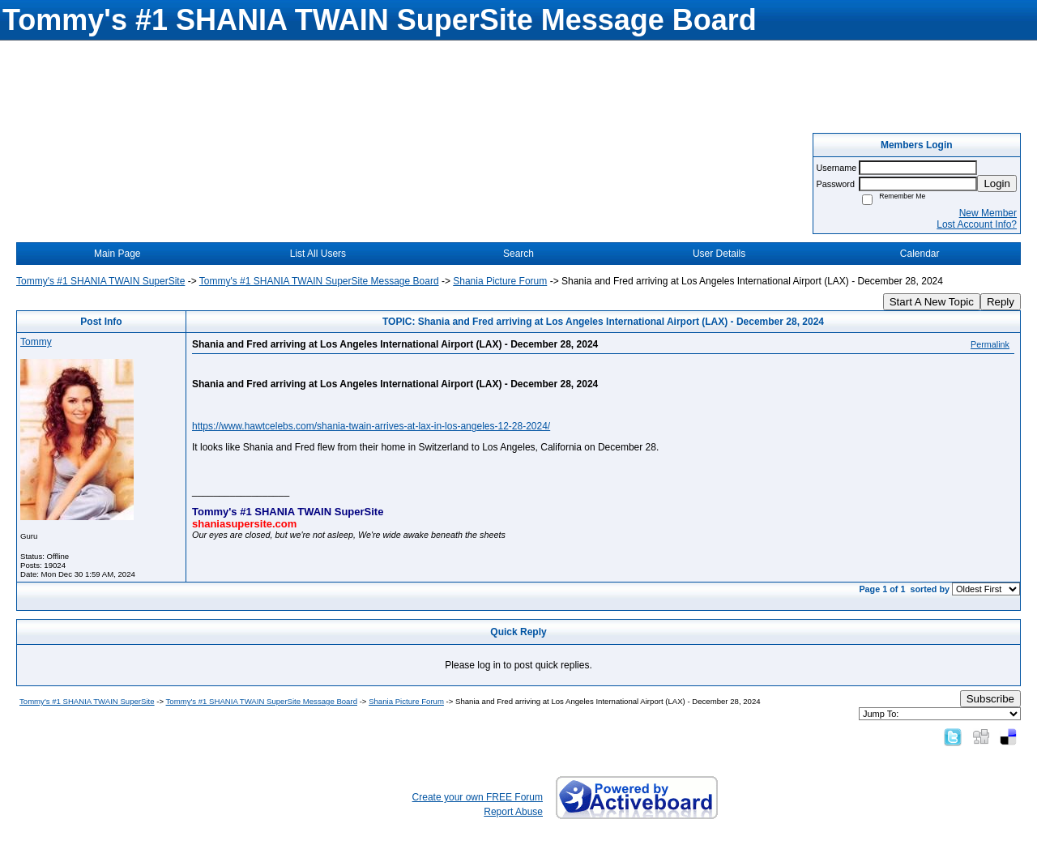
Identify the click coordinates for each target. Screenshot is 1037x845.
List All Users (318, 253)
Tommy (36, 342)
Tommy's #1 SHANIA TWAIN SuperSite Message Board (319, 281)
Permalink (990, 344)
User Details (719, 253)
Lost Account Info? (977, 224)
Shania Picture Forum (500, 281)
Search (518, 253)
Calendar (920, 253)
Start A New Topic (932, 302)
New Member (988, 213)
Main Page (117, 253)
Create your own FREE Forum (477, 797)
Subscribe (990, 699)
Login (997, 183)
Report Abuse (513, 811)
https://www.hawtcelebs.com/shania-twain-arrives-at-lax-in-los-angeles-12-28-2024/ (371, 426)
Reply (1000, 302)
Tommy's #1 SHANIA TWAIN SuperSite (100, 281)
